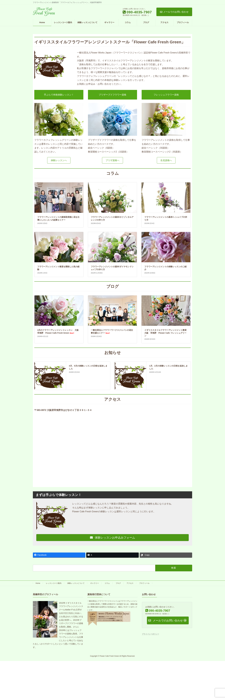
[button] (58, 160)
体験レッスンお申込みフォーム (112, 537)
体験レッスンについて (76, 583)
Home (38, 583)
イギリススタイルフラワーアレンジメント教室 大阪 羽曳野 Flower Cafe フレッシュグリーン (166, 333)
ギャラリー (94, 583)
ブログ (118, 583)
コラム (107, 583)
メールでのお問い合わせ (174, 12)
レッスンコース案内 (53, 583)
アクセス (130, 583)
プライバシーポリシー (150, 634)
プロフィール (144, 583)
